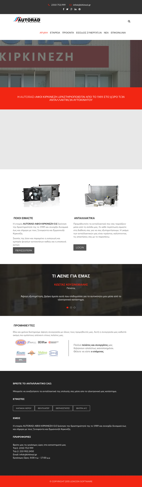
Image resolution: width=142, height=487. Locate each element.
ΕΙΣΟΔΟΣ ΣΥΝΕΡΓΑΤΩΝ (89, 32)
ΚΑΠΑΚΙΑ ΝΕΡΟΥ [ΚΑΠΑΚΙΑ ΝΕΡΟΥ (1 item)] (23, 408)
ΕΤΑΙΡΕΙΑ (55, 32)
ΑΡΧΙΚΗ (44, 32)
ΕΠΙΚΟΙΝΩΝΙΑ (118, 32)
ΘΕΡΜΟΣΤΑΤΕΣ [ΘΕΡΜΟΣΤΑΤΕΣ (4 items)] (63, 408)
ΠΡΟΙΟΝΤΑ (68, 32)
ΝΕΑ (106, 32)
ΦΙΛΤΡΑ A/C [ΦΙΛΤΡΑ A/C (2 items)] (81, 408)
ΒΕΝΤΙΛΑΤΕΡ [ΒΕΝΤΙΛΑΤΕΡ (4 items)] (43, 408)
